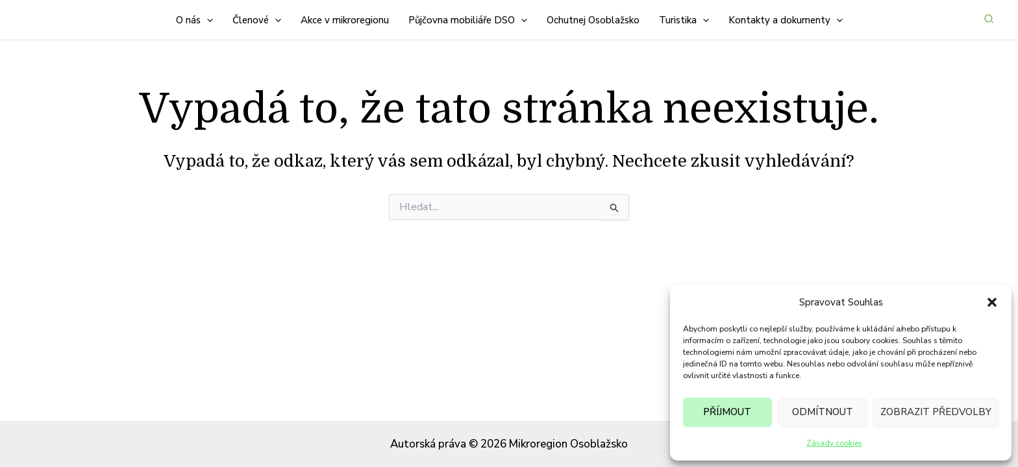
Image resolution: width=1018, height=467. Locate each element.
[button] (992, 302)
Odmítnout (822, 411)
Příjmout (727, 411)
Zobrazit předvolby (935, 411)
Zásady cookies (834, 443)
